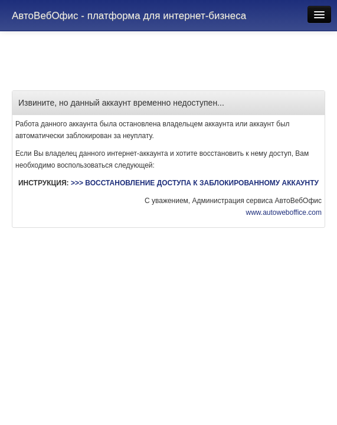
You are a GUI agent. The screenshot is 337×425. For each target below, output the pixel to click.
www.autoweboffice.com (284, 212)
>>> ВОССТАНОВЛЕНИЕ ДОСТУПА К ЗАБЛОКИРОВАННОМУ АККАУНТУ (195, 183)
